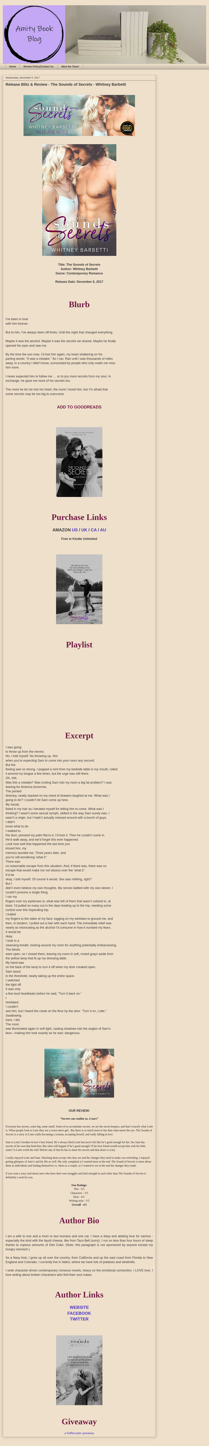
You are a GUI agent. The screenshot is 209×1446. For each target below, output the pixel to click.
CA (94, 530)
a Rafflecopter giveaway (79, 1433)
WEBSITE (79, 1307)
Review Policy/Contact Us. (39, 66)
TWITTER (79, 1319)
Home (12, 66)
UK (84, 530)
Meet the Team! (70, 66)
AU (103, 530)
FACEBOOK (79, 1313)
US (75, 530)
